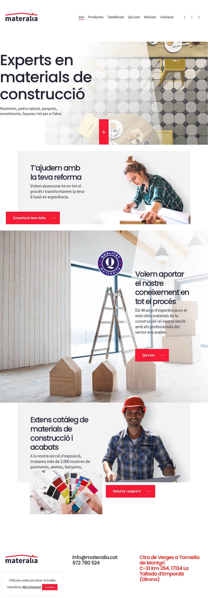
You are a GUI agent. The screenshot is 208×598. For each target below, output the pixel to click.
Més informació (32, 587)
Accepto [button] (50, 587)
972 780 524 (86, 562)
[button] (33, 218)
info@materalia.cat (94, 557)
